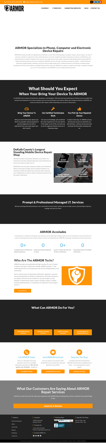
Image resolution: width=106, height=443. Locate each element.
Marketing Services (73, 8)
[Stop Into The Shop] (79, 353)
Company (45, 8)
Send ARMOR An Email (53, 357)
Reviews (14, 430)
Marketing (14, 433)
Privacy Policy (72, 441)
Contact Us (95, 8)
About (13, 424)
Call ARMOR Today (26, 357)
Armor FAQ (14, 427)
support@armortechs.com (33, 2)
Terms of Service (81, 441)
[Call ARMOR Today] (26, 353)
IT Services (57, 8)
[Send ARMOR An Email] (53, 353)
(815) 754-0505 (41, 428)
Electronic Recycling (16, 421)
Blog (86, 8)
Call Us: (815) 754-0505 (13, 2)
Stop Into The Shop (79, 357)
